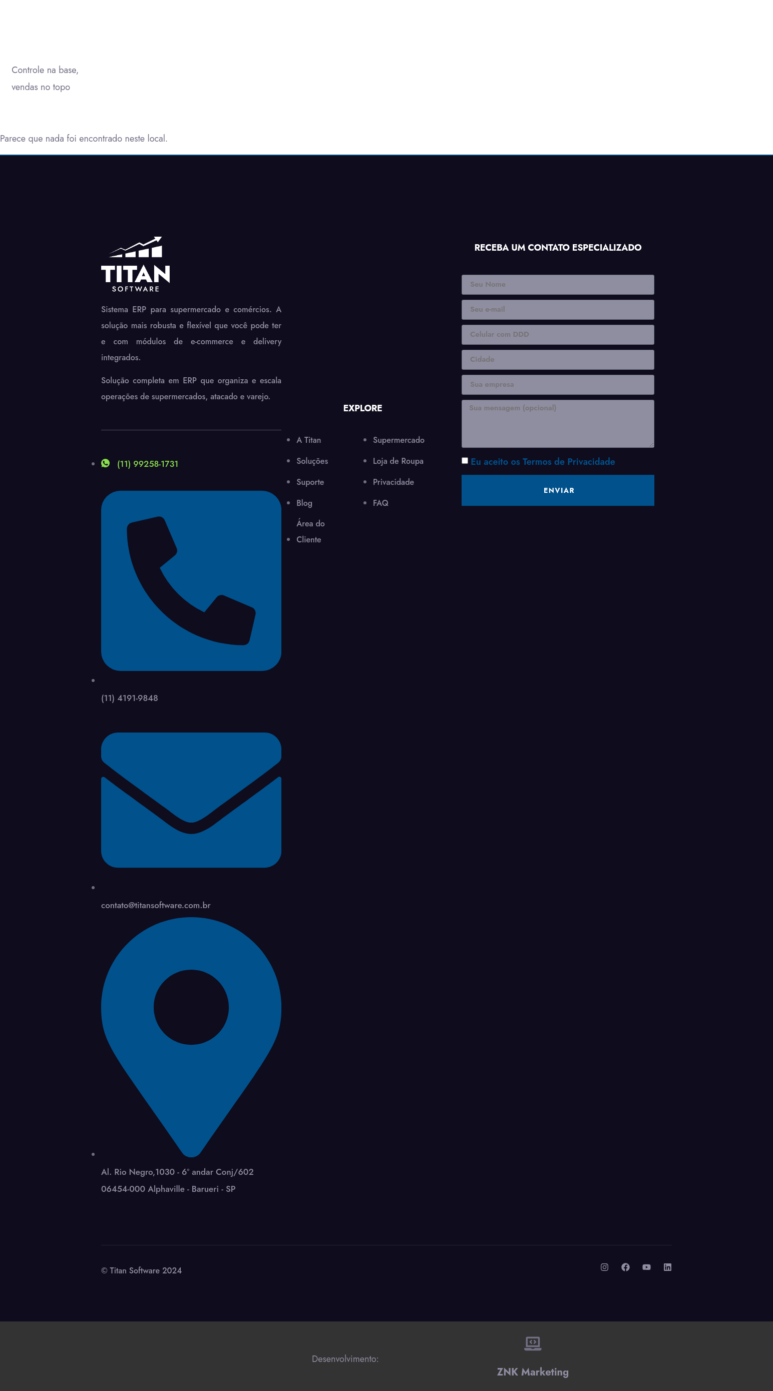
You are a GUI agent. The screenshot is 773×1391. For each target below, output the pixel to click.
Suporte (289, 58)
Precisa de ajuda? (689, 53)
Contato (376, 58)
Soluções (228, 58)
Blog (335, 58)
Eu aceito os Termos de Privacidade (543, 461)
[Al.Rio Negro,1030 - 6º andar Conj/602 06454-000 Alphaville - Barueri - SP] (362, 316)
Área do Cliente (424, 58)
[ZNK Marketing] (533, 1340)
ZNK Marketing (533, 1366)
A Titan (173, 58)
